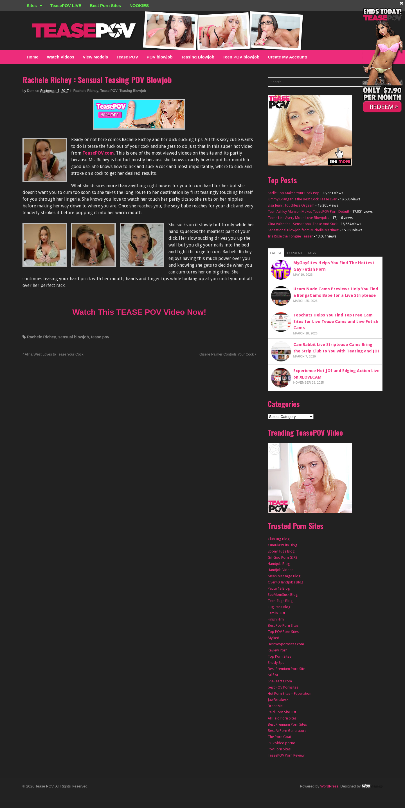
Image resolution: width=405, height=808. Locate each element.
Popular (294, 253)
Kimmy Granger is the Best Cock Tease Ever (302, 199)
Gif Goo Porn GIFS (282, 557)
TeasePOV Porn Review (286, 755)
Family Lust (276, 613)
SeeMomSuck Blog (283, 594)
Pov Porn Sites (279, 749)
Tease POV (127, 57)
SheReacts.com (280, 681)
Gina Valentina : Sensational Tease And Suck (303, 224)
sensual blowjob (73, 337)
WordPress (329, 786)
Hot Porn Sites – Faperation (289, 693)
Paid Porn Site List (282, 712)
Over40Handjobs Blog (285, 582)
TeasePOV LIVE (66, 5)
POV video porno (281, 743)
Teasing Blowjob (197, 57)
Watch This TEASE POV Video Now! (139, 312)
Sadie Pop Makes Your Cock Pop (294, 193)
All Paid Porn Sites (282, 718)
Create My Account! (287, 57)
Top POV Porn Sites (283, 632)
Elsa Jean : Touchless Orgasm (291, 205)
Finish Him (276, 619)
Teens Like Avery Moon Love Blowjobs (298, 218)
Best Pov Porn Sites (283, 625)
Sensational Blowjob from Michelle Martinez (303, 230)
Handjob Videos (280, 570)
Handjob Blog (279, 564)
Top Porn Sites (279, 656)
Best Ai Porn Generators (287, 730)
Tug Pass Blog (279, 607)
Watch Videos (61, 57)
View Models (95, 57)
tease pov (100, 337)
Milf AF (273, 675)
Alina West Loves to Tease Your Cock (53, 354)
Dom (31, 91)
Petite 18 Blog (279, 588)
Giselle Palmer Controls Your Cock (227, 354)
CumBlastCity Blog (282, 545)
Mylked (273, 638)
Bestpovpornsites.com (286, 644)
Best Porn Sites (105, 5)
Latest (276, 253)
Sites (32, 5)
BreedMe (275, 706)
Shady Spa (276, 662)
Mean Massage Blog (284, 576)
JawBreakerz (278, 700)
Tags (312, 253)
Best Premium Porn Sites (287, 724)
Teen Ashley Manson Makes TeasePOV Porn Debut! (308, 211)
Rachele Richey (85, 91)
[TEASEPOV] (139, 126)
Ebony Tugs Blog (281, 551)
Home (33, 57)
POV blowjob (160, 57)
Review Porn (277, 650)
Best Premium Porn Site (286, 669)
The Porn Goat (279, 737)
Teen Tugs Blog (280, 601)
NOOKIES (139, 5)
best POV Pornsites (283, 687)
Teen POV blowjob (241, 57)
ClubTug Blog (279, 539)
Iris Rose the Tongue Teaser (290, 236)
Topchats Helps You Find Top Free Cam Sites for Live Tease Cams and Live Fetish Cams (335, 321)
